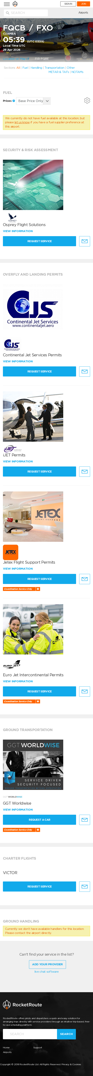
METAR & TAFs (58, 72)
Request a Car (39, 819)
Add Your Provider (47, 964)
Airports (83, 12)
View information (18, 231)
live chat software (46, 971)
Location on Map (16, 59)
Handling (36, 67)
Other (71, 67)
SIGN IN (68, 4)
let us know (22, 122)
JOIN (83, 4)
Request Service (39, 241)
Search (66, 1034)
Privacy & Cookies (71, 1064)
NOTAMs (77, 72)
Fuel (25, 67)
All (18, 67)
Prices (9, 101)
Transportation (54, 67)
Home (6, 1047)
